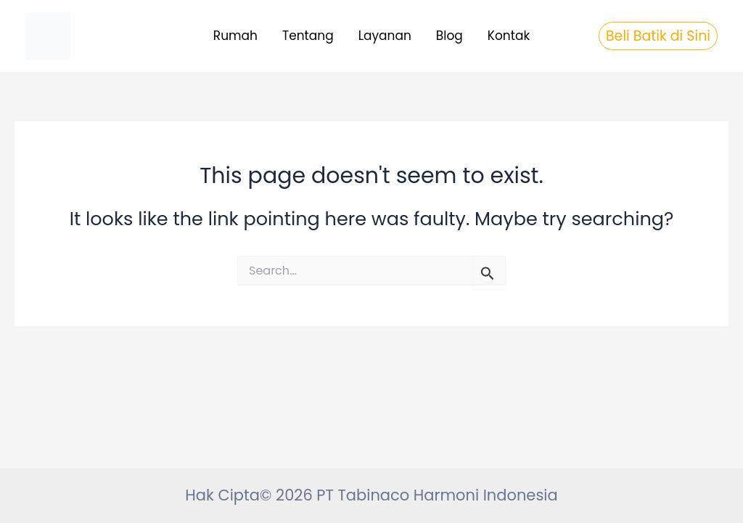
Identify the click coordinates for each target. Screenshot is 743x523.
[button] (658, 36)
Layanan (384, 35)
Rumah (235, 35)
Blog (449, 35)
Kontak (509, 35)
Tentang (308, 35)
